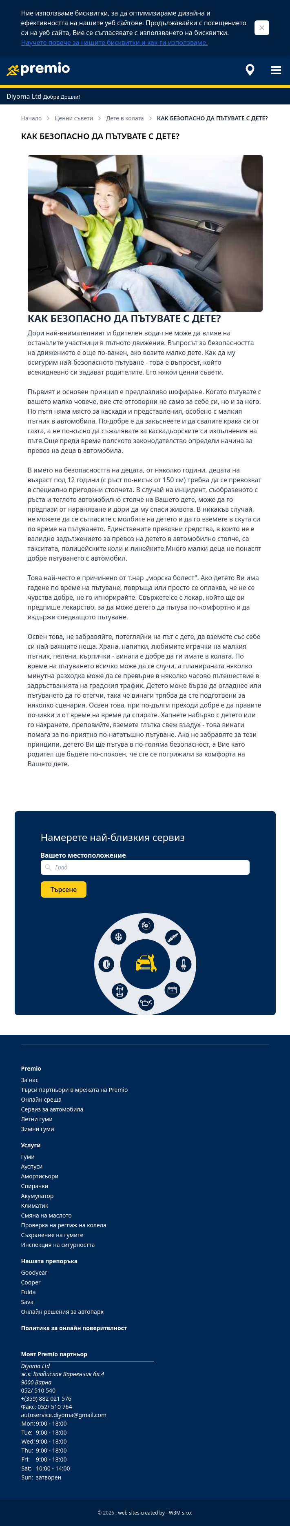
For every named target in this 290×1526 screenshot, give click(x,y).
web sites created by (141, 1512)
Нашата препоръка (49, 1261)
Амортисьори (40, 1176)
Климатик (35, 1205)
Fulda (28, 1292)
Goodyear (34, 1272)
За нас (30, 1080)
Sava (27, 1302)
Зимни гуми (37, 1129)
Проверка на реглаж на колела (63, 1225)
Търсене (64, 889)
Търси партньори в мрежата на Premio (74, 1089)
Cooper (31, 1282)
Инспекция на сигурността (58, 1245)
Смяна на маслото (46, 1215)
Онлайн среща (41, 1099)
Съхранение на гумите (52, 1235)
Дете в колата (130, 118)
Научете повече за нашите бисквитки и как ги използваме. (114, 42)
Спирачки (35, 1186)
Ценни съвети (79, 118)
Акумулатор (37, 1196)
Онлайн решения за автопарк (62, 1311)
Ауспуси (32, 1166)
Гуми (28, 1156)
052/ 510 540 (38, 1390)
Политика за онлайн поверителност (74, 1328)
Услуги (31, 1145)
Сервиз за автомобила (52, 1109)
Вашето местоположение (83, 855)
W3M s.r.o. (181, 1512)
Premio (31, 1068)
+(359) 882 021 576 (46, 1398)
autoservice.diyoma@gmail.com (64, 1415)
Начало (36, 118)
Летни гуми (37, 1119)
